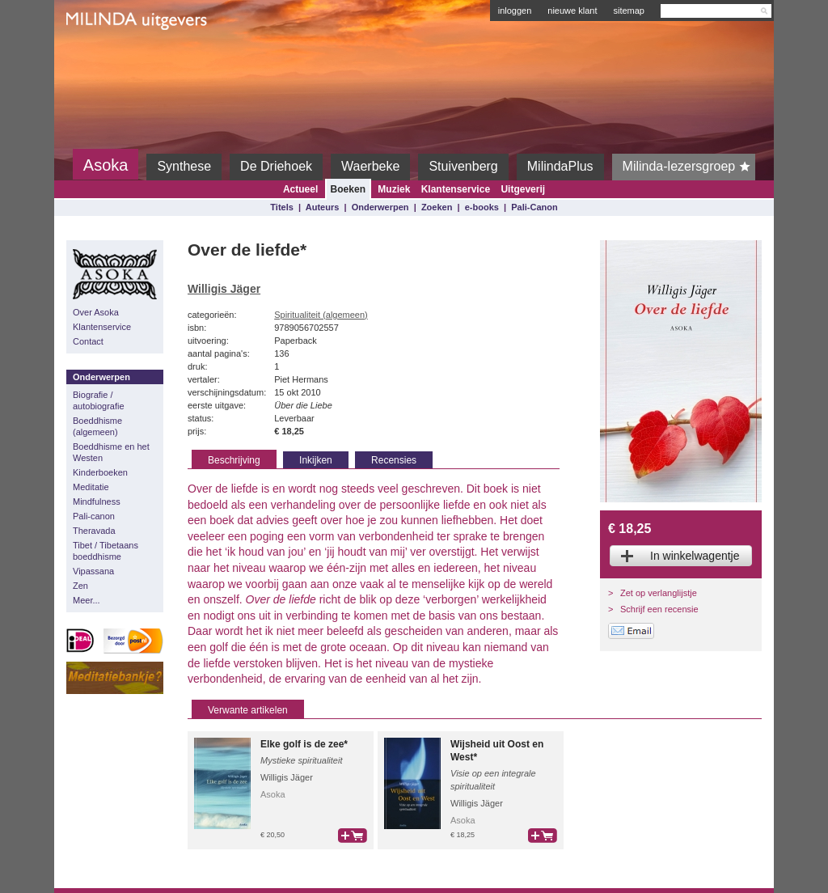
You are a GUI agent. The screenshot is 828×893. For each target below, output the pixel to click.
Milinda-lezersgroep (689, 167)
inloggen (515, 10)
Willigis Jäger (224, 288)
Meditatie (91, 487)
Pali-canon (94, 516)
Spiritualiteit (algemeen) (321, 315)
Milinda (99, 58)
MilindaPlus (560, 166)
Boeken (348, 189)
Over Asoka (96, 312)
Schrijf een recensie (659, 609)
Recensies (393, 460)
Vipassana (93, 571)
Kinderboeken (100, 472)
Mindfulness (96, 501)
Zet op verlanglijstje (658, 592)
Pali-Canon (534, 207)
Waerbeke (370, 166)
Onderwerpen (380, 207)
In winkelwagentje (695, 555)
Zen (80, 585)
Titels (282, 207)
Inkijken (315, 460)
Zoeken (437, 207)
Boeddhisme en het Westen (111, 452)
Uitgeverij (523, 189)
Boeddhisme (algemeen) (97, 426)
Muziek (394, 189)
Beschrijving (234, 460)
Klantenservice (455, 189)
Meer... (86, 600)
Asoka (106, 165)
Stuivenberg (463, 166)
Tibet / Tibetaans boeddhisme (105, 550)
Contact (88, 341)
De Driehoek (276, 166)
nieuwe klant (572, 10)
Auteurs (323, 207)
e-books (482, 207)
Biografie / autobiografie (99, 400)
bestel (352, 835)
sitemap (628, 10)
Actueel (300, 189)
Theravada (94, 530)
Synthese (184, 166)
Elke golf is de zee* (304, 744)
